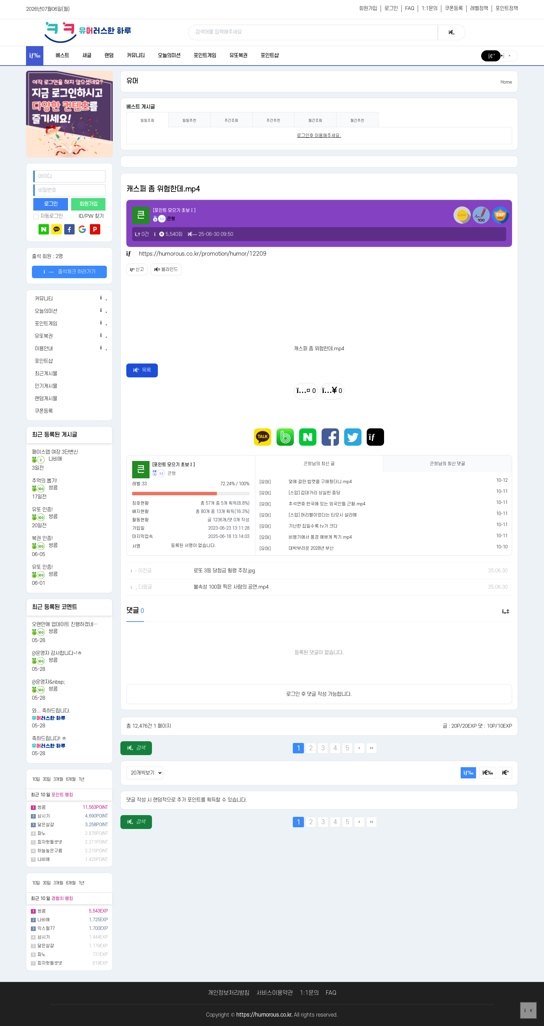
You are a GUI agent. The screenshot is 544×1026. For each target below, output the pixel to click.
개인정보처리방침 (228, 993)
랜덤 (108, 56)
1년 (81, 779)
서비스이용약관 (274, 993)
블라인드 (176, 269)
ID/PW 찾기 (91, 216)
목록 (142, 370)
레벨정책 (479, 8)
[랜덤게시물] (69, 398)
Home (506, 82)
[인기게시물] (69, 386)
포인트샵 (270, 56)
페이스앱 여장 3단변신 (55, 452)
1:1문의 (429, 8)
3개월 (58, 779)
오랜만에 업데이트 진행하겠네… (65, 624)
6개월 (71, 779)
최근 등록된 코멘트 (54, 607)
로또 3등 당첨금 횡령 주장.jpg (224, 571)
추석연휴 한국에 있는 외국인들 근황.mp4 (327, 504)
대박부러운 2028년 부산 (311, 548)
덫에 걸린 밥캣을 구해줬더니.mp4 (320, 481)
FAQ (409, 8)
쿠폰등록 (454, 8)
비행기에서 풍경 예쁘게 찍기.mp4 (320, 537)
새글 (86, 56)
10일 (36, 779)
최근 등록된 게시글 (54, 435)
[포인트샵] (69, 361)
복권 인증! (42, 538)
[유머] (265, 482)
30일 (47, 779)
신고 (140, 269)
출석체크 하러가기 (69, 272)
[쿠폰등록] (69, 411)
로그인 (391, 8)
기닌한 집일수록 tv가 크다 (313, 526)
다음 (359, 748)
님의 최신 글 (319, 464)
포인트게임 (205, 56)
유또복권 (238, 56)
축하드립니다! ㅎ (49, 739)
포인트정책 (506, 8)
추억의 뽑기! (44, 481)
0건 (142, 234)
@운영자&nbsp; (48, 682)
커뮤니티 (136, 56)
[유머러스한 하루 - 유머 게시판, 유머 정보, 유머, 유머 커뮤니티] (87, 32)
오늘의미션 (169, 56)
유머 (132, 81)
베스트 (62, 56)
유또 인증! (42, 510)
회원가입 (368, 8)
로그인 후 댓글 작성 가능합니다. (319, 694)
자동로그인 (48, 216)
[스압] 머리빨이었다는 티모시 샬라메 (323, 515)
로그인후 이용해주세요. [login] (319, 135)
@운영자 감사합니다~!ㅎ (57, 653)
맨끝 (371, 748)
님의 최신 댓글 (447, 464)
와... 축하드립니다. (51, 711)
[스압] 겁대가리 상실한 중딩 (314, 492)
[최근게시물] (69, 373)
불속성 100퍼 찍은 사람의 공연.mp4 (231, 587)
